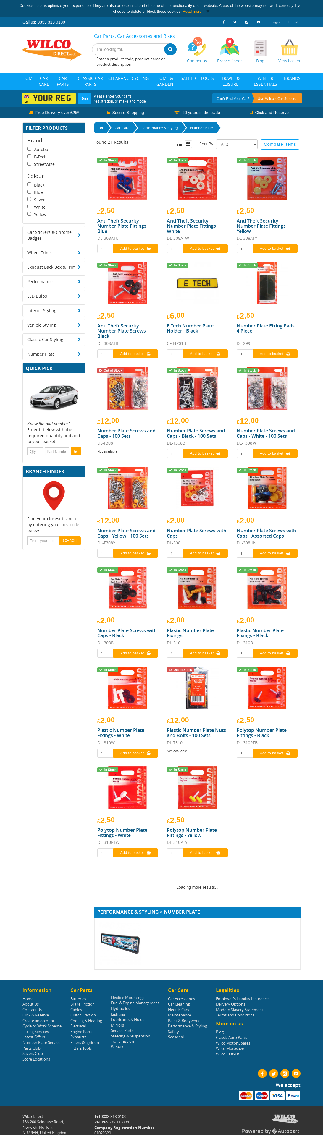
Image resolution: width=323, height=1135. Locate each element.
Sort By (206, 144)
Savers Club (32, 1053)
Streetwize (41, 164)
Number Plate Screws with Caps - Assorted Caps (266, 533)
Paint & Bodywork (184, 1020)
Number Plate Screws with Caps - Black (127, 633)
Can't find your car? (233, 98)
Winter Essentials (265, 81)
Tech (195, 78)
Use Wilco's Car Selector (278, 98)
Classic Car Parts (90, 81)
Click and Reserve (271, 112)
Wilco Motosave (230, 1048)
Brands (292, 78)
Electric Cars (178, 1009)
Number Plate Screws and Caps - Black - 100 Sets (196, 433)
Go (84, 98)
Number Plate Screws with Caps (196, 533)
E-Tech (37, 157)
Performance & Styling (187, 1026)
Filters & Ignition (84, 1042)
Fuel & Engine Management (135, 1003)
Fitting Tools (81, 1048)
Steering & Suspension (130, 1036)
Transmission (122, 1041)
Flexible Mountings (127, 997)
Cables (76, 1009)
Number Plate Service (41, 1042)
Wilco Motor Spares (233, 1043)
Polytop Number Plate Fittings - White (122, 833)
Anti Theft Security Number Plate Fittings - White (193, 226)
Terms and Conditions (235, 1015)
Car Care (44, 81)
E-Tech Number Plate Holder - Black (190, 328)
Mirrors (117, 1025)
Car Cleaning (179, 1004)
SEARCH (69, 540)
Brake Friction (82, 1004)
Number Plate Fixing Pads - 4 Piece (267, 328)
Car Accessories (181, 998)
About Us (30, 1004)
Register (294, 22)
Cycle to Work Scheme (42, 1026)
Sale (185, 78)
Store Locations (36, 1059)
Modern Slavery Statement (239, 1009)
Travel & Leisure (230, 81)
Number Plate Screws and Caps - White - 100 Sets (266, 433)
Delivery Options (230, 1004)
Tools (207, 78)
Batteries (78, 998)
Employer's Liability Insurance (242, 998)
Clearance (120, 78)
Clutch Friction (83, 1015)
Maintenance (179, 1015)
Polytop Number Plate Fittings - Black (262, 733)
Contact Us (32, 1009)
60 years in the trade (200, 112)
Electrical (78, 1026)
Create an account (38, 1020)
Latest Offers (33, 1037)
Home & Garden (164, 81)
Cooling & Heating (86, 1020)
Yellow (36, 214)
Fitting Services (35, 1031)
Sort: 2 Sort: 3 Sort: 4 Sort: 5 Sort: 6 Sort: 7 (237, 144)
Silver (36, 199)
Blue (35, 192)
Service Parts (122, 1030)
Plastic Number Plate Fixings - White (120, 733)
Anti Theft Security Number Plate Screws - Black (122, 331)
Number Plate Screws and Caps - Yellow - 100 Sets (126, 533)
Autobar (38, 149)
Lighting (118, 1014)
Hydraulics (120, 1008)
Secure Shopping (127, 112)
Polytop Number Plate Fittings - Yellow (192, 833)
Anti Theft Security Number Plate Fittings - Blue (123, 226)
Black (35, 185)
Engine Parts (81, 1031)
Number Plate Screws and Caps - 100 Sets (126, 433)
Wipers (117, 1047)
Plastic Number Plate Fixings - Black (260, 633)
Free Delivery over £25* (56, 112)
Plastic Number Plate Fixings (190, 633)
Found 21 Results (111, 142)
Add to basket (135, 249)
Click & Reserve (35, 1015)
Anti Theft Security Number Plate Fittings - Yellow (262, 226)
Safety (173, 1031)
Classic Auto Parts (231, 1037)
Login (276, 22)
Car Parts (63, 81)
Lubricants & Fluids (127, 1019)
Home (28, 78)
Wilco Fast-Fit (227, 1054)
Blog (220, 1032)
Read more (192, 11)
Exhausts (78, 1037)
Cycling (140, 78)
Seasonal (176, 1037)
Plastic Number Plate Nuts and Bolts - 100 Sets (196, 733)
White (36, 207)
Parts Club (31, 1048)
